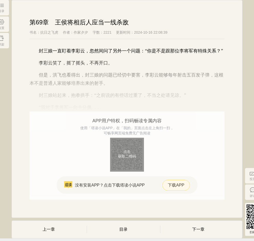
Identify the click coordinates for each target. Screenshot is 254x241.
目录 (123, 229)
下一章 (198, 229)
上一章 (49, 229)
